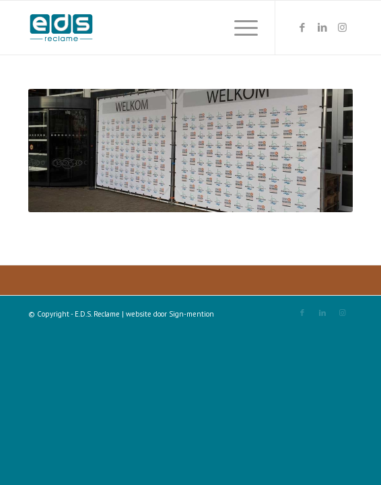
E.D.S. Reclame (97, 314)
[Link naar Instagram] (343, 28)
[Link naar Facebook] (302, 28)
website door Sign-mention (170, 314)
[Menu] (239, 28)
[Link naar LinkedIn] (322, 28)
